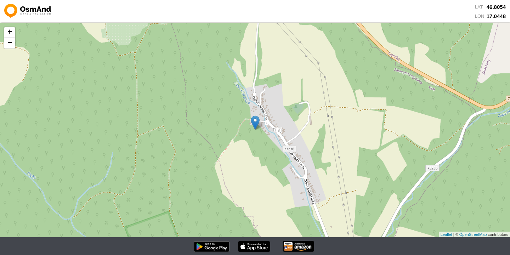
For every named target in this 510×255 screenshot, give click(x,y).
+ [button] (9, 32)
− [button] (9, 43)
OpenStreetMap (473, 234)
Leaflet (446, 234)
